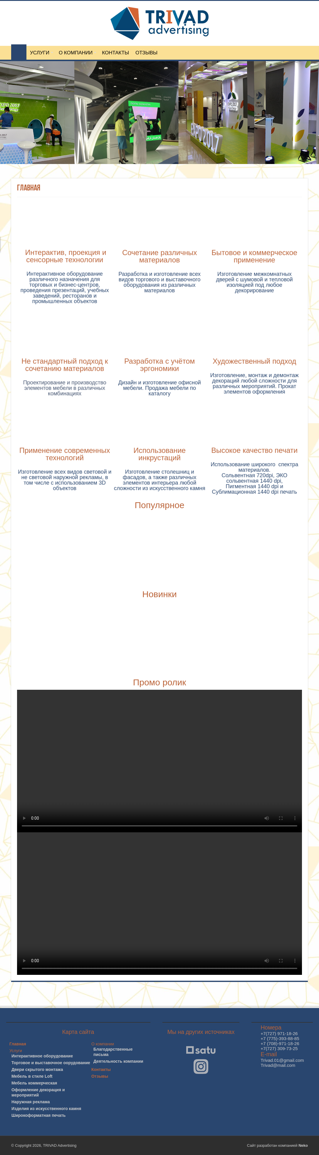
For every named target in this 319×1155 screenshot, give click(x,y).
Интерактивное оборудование (42, 1056)
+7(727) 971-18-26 (279, 1033)
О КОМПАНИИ (76, 53)
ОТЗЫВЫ (146, 53)
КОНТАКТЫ (115, 53)
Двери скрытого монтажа (37, 1069)
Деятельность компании (118, 1061)
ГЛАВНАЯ (18, 52)
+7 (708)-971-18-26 (280, 1043)
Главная (17, 1044)
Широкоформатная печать (38, 1115)
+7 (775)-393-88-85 (280, 1038)
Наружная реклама (30, 1101)
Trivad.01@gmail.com (282, 1060)
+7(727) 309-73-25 (279, 1048)
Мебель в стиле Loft (32, 1076)
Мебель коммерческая (34, 1083)
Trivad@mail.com (278, 1065)
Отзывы (99, 1076)
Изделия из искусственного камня (46, 1108)
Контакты (101, 1069)
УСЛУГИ (39, 53)
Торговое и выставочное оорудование (50, 1062)
